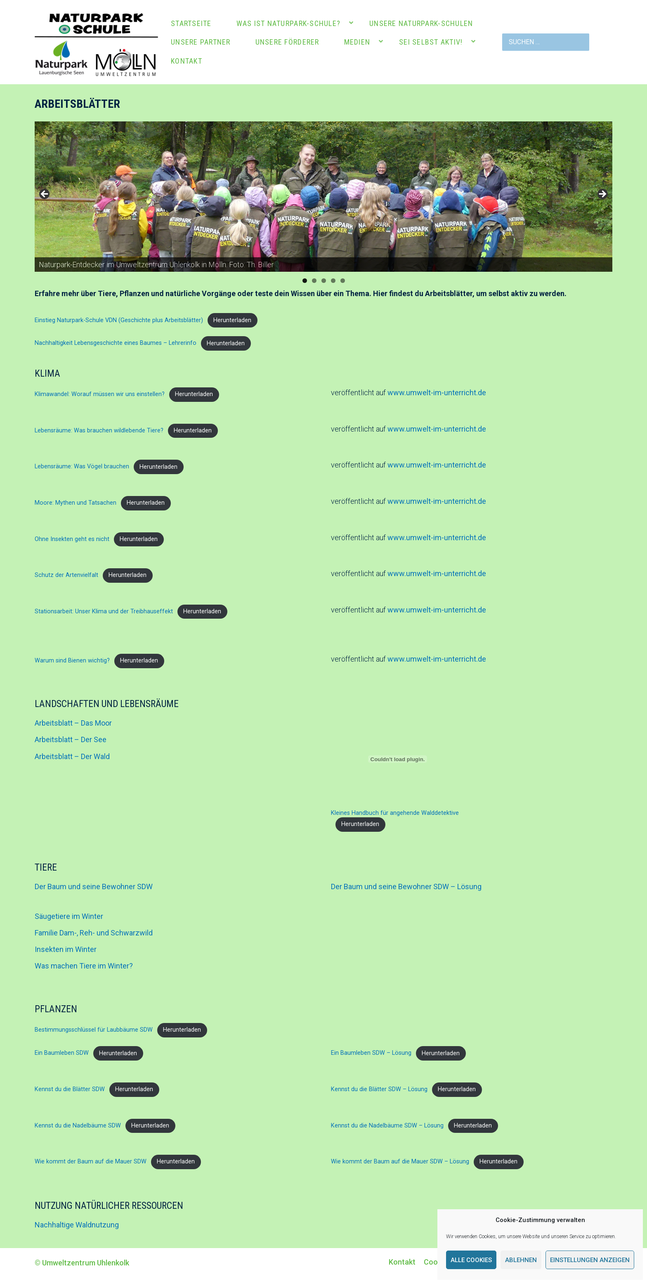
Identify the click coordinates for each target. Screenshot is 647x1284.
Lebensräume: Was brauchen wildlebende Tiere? (99, 430)
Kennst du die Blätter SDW (70, 1089)
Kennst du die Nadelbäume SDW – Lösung (387, 1125)
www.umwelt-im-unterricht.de (436, 392)
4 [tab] (333, 280)
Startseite (191, 23)
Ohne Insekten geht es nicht (72, 539)
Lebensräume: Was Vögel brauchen (82, 466)
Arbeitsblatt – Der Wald (72, 756)
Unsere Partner (201, 42)
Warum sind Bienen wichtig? (72, 660)
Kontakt (186, 61)
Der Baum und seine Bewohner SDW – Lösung (406, 886)
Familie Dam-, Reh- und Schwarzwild (94, 932)
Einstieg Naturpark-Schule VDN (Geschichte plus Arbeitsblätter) (119, 320)
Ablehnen (521, 1260)
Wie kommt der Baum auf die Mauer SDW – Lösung (400, 1161)
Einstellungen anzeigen (590, 1260)
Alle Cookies (471, 1260)
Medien (357, 42)
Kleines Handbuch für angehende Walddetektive (395, 812)
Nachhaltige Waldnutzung (77, 1224)
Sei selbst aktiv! (431, 42)
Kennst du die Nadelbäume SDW (78, 1125)
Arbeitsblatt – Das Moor (73, 723)
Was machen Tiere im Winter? (84, 965)
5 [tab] (342, 280)
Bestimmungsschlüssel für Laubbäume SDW (94, 1029)
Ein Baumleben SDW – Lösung (371, 1053)
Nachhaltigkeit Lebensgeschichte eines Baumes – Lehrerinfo (115, 343)
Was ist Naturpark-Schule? (288, 23)
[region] (323, 196)
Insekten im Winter (66, 949)
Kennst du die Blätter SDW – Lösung (379, 1089)
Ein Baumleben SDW (62, 1053)
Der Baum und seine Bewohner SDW (94, 886)
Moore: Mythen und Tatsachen (75, 502)
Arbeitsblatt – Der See (70, 739)
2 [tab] (314, 280)
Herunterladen (232, 320)
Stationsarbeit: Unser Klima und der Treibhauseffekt (104, 611)
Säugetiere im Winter (69, 916)
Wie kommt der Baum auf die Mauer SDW (90, 1161)
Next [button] (602, 194)
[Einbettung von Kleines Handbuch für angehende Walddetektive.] (397, 759)
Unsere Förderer (287, 42)
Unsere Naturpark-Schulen (421, 23)
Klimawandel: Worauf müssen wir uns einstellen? (100, 394)
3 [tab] (323, 280)
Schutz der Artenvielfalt (66, 575)
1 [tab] (304, 280)
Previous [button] (45, 194)
